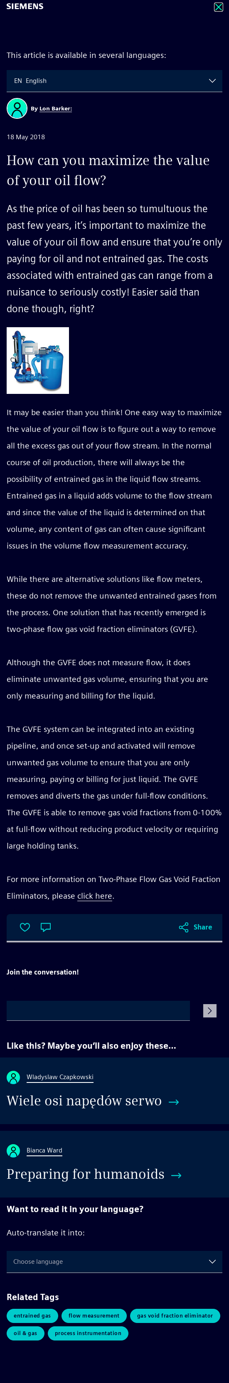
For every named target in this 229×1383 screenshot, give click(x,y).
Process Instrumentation (88, 1333)
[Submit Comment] (210, 1010)
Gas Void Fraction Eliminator (175, 1316)
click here (94, 896)
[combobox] (15, 81)
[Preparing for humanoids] (114, 1164)
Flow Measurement (94, 1316)
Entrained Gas (32, 1316)
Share (203, 927)
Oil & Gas (25, 1333)
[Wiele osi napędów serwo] (114, 1090)
